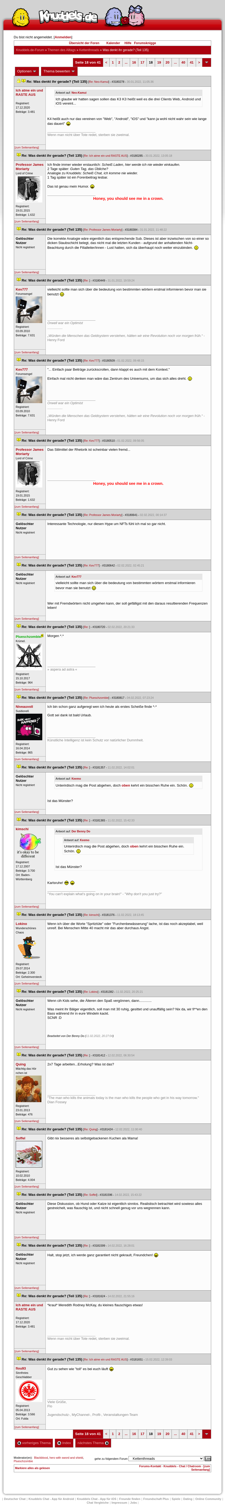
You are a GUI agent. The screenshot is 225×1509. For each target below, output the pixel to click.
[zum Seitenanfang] (27, 147)
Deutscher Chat (15, 1498)
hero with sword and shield (66, 1457)
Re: (86, 280)
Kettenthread (89, 50)
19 (159, 62)
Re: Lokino (91, 991)
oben (126, 785)
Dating (187, 1498)
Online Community (208, 1498)
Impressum (119, 1502)
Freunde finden (129, 1498)
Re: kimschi (91, 914)
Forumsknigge (145, 43)
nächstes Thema (93, 1443)
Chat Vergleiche (98, 1502)
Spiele (176, 1498)
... (126, 62)
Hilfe (127, 43)
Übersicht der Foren (84, 43)
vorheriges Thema (34, 1443)
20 (167, 62)
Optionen (27, 71)
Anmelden (63, 37)
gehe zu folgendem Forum (111, 1458)
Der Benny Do (81, 831)
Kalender (113, 43)
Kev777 (76, 576)
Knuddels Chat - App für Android (51, 1498)
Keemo (76, 778)
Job (133, 1502)
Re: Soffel (90, 1194)
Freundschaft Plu (156, 1498)
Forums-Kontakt (150, 1466)
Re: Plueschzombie (96, 697)
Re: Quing (90, 1129)
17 (142, 62)
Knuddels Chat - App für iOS (96, 1498)
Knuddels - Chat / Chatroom (182, 1466)
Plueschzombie (23, 1461)
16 (134, 62)
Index (64, 1443)
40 (183, 62)
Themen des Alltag (62, 50)
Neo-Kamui (79, 92)
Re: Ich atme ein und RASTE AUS (105, 155)
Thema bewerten (59, 71)
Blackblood (41, 1457)
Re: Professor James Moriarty (103, 229)
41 (191, 62)
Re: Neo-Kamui (99, 81)
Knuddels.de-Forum (30, 50)
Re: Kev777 (91, 360)
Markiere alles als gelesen (32, 1468)
